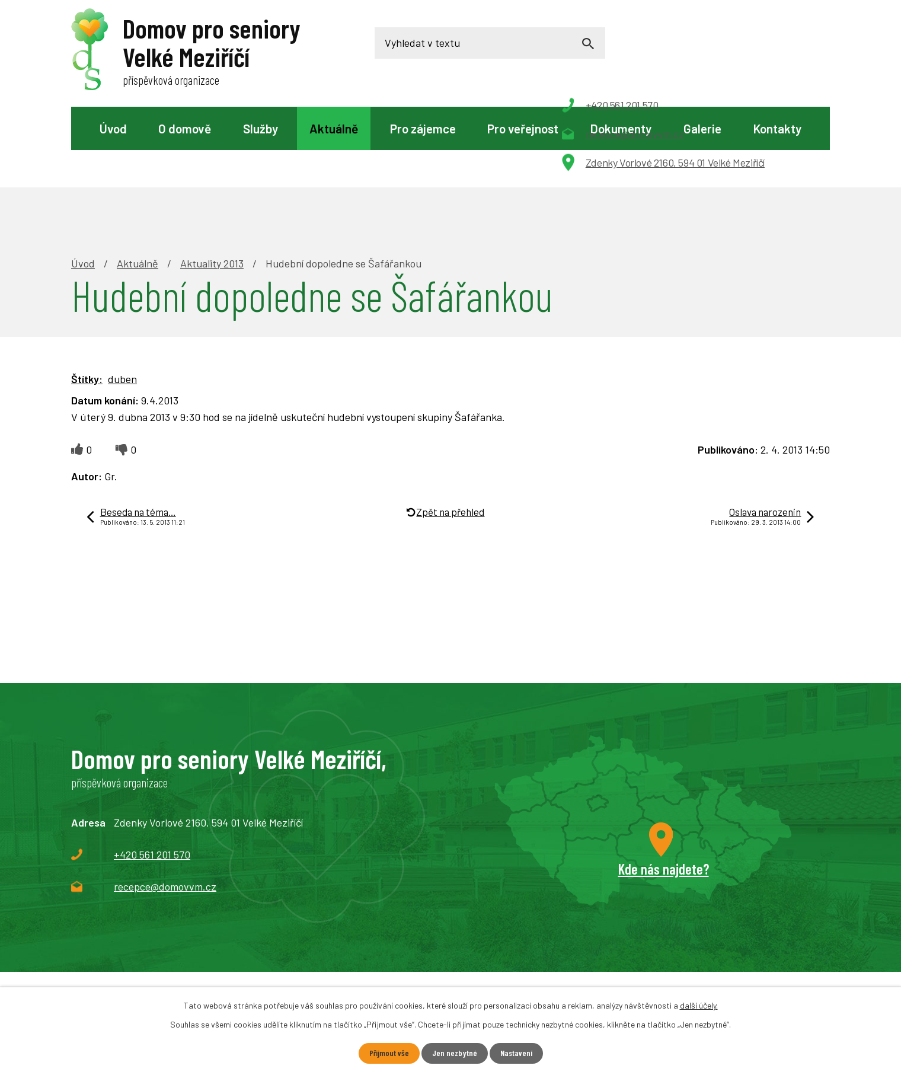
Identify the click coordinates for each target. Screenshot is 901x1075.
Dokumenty (620, 128)
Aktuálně (333, 128)
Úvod (113, 128)
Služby (260, 128)
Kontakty (777, 128)
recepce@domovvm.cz (165, 804)
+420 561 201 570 (152, 772)
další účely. (699, 1005)
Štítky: (87, 297)
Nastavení (516, 1053)
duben (122, 297)
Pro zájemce (423, 128)
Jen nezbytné (454, 1053)
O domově (184, 128)
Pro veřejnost (522, 128)
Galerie (702, 128)
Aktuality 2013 (212, 181)
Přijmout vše (388, 1053)
